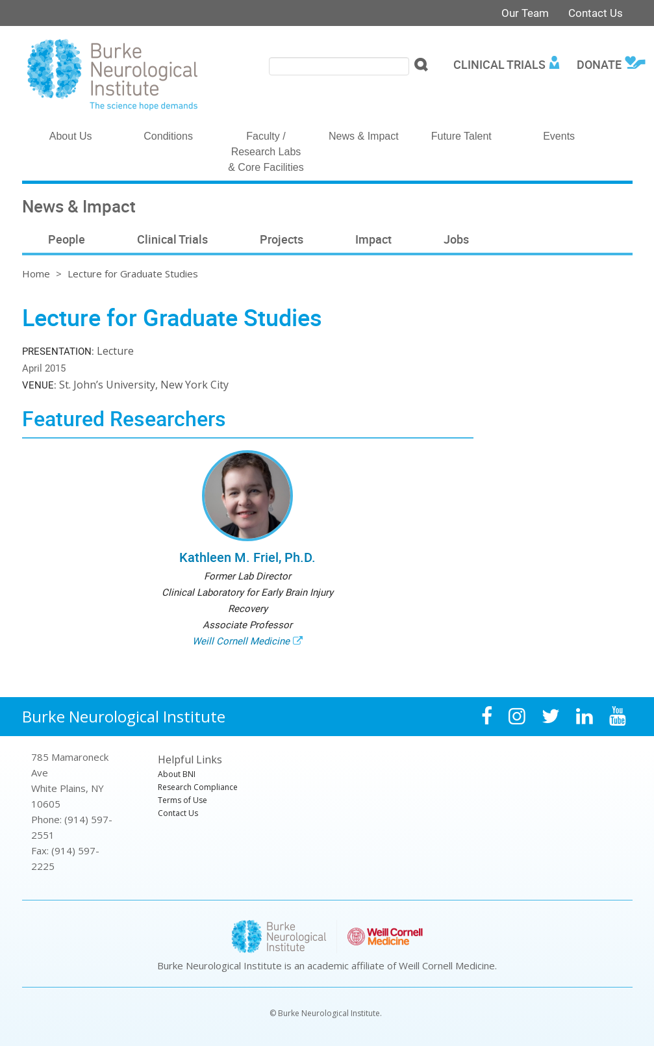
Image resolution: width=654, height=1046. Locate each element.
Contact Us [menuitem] (178, 813)
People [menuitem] (66, 239)
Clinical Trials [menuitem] (499, 64)
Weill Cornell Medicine (241, 640)
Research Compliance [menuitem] (198, 787)
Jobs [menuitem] (456, 239)
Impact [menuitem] (373, 239)
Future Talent (461, 136)
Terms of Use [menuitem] (182, 800)
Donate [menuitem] (599, 64)
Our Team (525, 12)
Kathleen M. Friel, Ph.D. (247, 557)
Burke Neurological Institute (123, 716)
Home (36, 273)
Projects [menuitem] (281, 239)
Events (559, 136)
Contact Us (595, 12)
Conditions (168, 136)
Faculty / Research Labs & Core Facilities (265, 152)
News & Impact (364, 136)
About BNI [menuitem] (176, 774)
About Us (70, 136)
